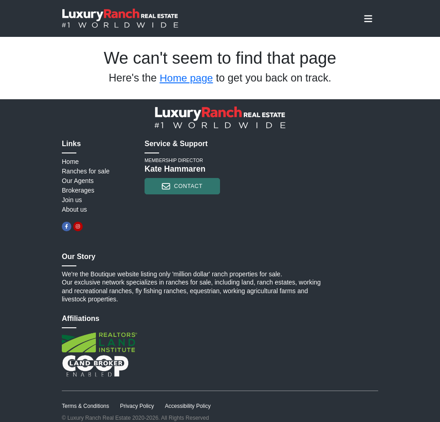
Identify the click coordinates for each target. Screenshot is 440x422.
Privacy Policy (137, 406)
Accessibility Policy (188, 406)
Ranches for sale (86, 171)
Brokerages (78, 190)
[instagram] (78, 226)
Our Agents (78, 180)
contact (182, 186)
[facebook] (66, 226)
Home (70, 161)
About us (74, 209)
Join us (72, 199)
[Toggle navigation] (368, 18)
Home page (186, 78)
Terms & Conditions (85, 406)
